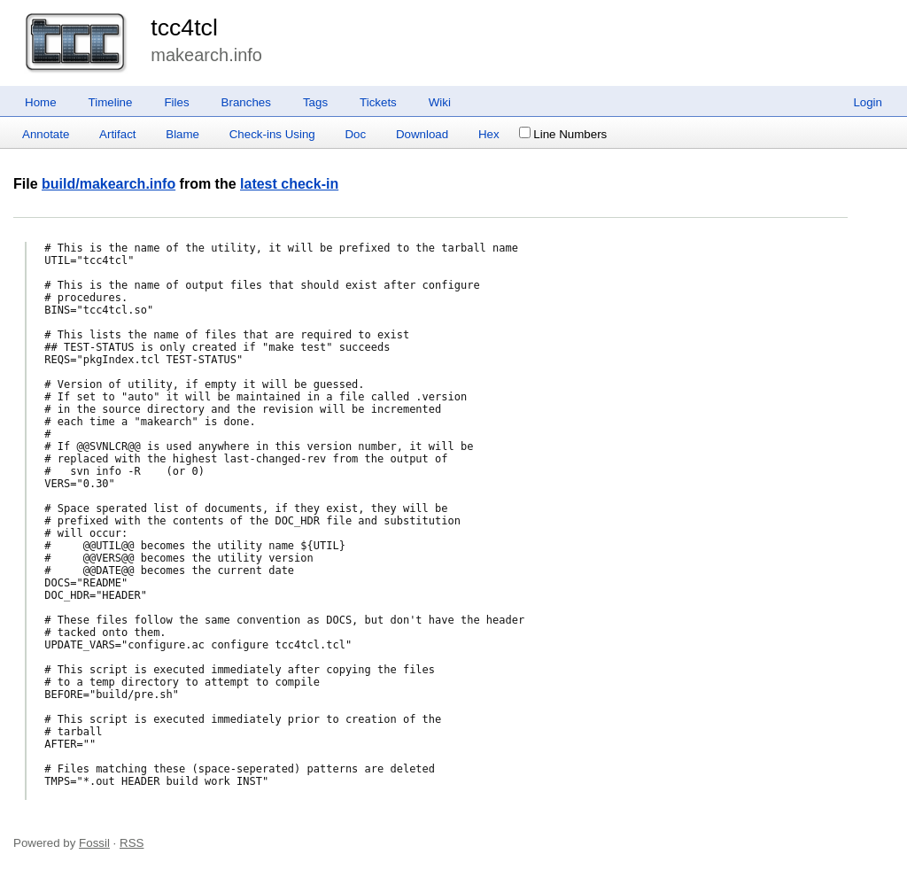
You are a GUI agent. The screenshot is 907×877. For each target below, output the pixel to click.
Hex (489, 134)
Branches (246, 102)
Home (41, 102)
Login (867, 102)
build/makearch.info (108, 183)
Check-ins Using (272, 134)
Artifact (117, 134)
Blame (182, 134)
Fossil (94, 843)
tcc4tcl (184, 27)
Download (422, 134)
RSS (131, 843)
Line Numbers (563, 134)
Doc (355, 134)
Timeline (111, 102)
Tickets (378, 102)
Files (176, 102)
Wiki (440, 102)
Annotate (45, 134)
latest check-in (289, 183)
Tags (315, 102)
